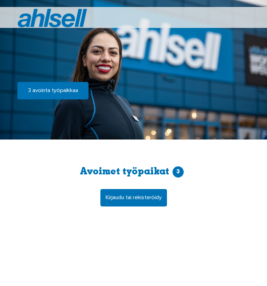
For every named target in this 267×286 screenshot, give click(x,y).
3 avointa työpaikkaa (53, 90)
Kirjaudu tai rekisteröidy (134, 197)
